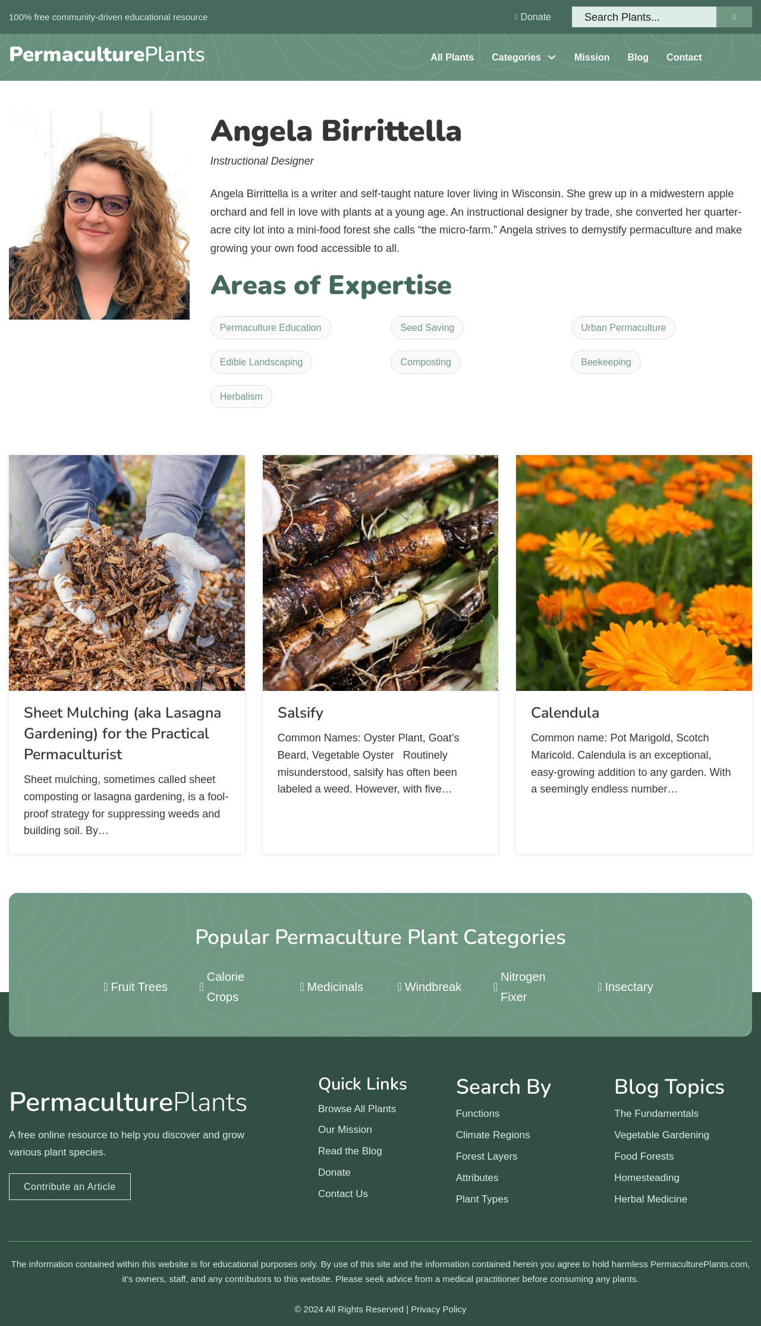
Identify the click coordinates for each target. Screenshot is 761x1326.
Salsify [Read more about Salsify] (300, 713)
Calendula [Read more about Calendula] (565, 713)
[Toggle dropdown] (551, 57)
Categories (516, 57)
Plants (107, 54)
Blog (638, 57)
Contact (684, 57)
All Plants (452, 57)
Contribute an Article (70, 1187)
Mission (592, 57)
